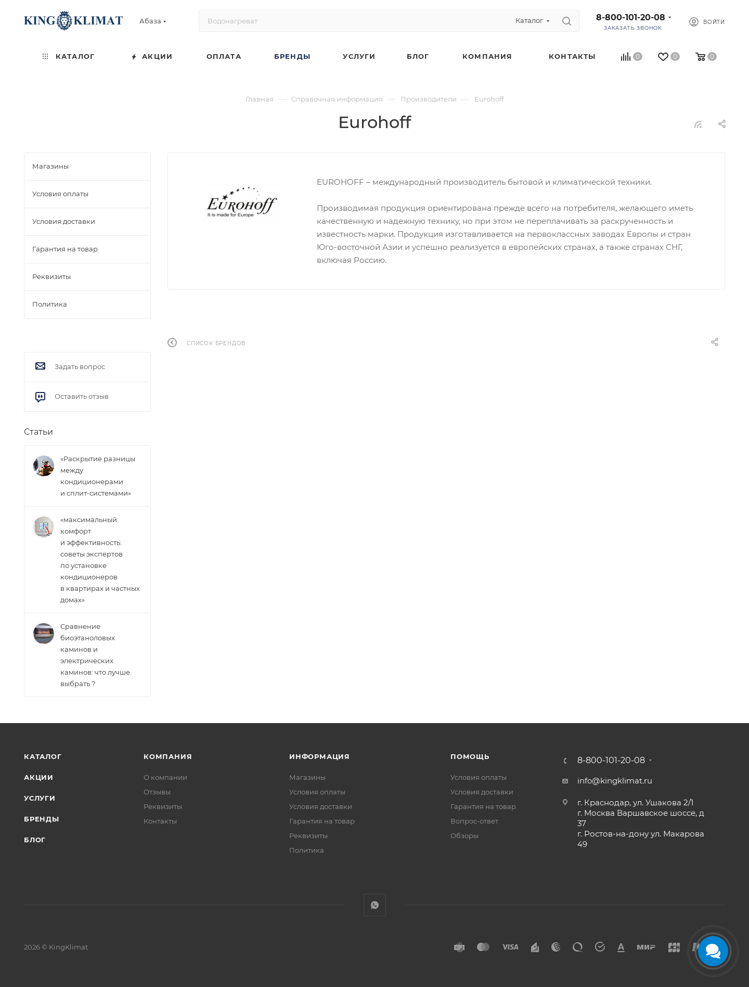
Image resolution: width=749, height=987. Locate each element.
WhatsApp (375, 905)
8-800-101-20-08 (630, 17)
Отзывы (157, 792)
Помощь (469, 756)
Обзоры (464, 835)
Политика (306, 850)
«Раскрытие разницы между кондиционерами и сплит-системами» (97, 475)
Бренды (41, 819)
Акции (39, 777)
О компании (165, 777)
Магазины (307, 777)
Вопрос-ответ (474, 821)
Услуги (40, 798)
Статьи (38, 432)
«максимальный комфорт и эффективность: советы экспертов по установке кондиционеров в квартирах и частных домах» (100, 559)
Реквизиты (163, 806)
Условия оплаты (317, 792)
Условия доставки (320, 806)
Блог (35, 840)
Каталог (43, 756)
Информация (319, 756)
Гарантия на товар (322, 821)
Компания (168, 756)
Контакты (160, 821)
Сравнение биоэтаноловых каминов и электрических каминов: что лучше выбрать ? (95, 655)
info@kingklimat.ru (614, 781)
